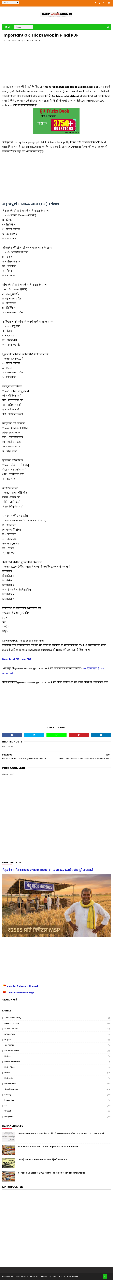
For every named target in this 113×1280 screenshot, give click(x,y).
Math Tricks (9, 1067)
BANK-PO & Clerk (11, 1023)
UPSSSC (7, 1111)
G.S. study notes (21, 40)
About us (34, 1276)
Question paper (11, 1089)
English (7, 1039)
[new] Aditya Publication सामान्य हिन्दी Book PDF (42, 1159)
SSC (6, 1105)
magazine (9, 1116)
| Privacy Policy (59, 1276)
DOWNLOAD (9, 1034)
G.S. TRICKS (35, 40)
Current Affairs (11, 1028)
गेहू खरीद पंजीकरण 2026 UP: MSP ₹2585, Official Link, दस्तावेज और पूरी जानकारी (47, 870)
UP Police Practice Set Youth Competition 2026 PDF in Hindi (47, 1146)
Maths (7, 1072)
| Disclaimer (72, 1276)
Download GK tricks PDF (16, 659)
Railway (7, 1094)
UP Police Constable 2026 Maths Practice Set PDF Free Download (51, 1172)
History (7, 1056)
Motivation (9, 1078)
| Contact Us (45, 1276)
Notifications (10, 1083)
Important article (12, 1061)
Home (8, 27)
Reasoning (9, 1100)
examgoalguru (21, 1276)
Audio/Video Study (12, 1018)
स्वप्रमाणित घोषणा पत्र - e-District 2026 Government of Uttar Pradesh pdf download (60, 1133)
